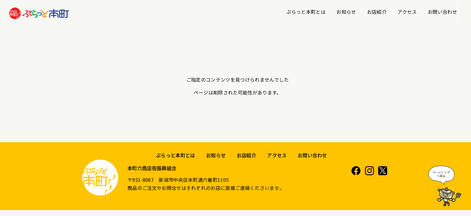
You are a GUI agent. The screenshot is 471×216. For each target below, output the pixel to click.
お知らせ (346, 11)
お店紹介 (377, 11)
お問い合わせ (442, 11)
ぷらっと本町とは (306, 11)
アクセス (407, 11)
